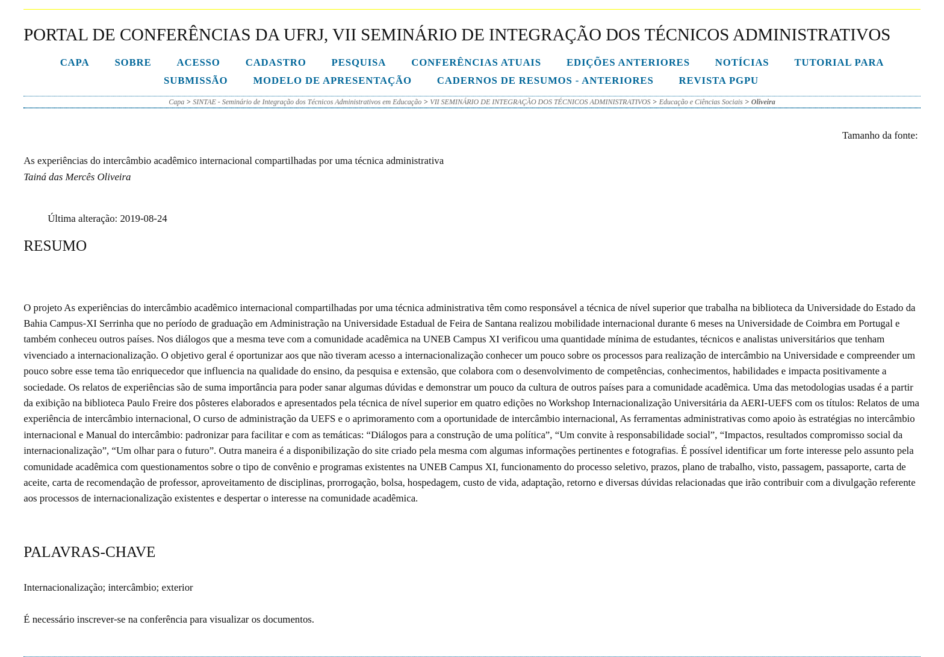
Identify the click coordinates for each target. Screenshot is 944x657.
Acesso (198, 62)
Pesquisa (359, 62)
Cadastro (276, 62)
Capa (75, 62)
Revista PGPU (719, 80)
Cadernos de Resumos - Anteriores (545, 80)
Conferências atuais (476, 62)
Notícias (742, 62)
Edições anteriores (628, 62)
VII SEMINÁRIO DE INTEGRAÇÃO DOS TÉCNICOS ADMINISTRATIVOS (540, 102)
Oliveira (763, 102)
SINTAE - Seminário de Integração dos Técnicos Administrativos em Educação (307, 102)
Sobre (132, 62)
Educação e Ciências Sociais (701, 102)
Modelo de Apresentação (332, 80)
